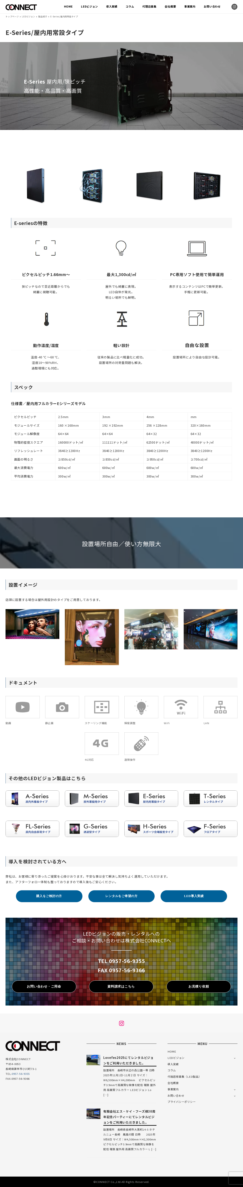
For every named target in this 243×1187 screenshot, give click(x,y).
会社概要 (173, 1083)
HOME (172, 1051)
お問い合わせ (176, 1095)
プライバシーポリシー (182, 1102)
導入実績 (173, 1064)
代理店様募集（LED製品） (184, 1076)
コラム (172, 1070)
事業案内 (173, 1089)
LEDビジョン (176, 1058)
